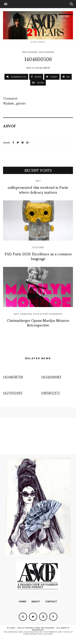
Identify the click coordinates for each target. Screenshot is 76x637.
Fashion (26, 314)
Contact (51, 601)
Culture (38, 247)
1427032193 (12, 392)
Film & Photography (47, 314)
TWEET (52, 77)
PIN (66, 77)
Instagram (29, 52)
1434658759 (13, 376)
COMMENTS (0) (16, 77)
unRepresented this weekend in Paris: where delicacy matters (38, 189)
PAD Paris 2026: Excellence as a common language (38, 256)
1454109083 (51, 376)
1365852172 (50, 392)
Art (38, 180)
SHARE (36, 77)
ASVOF (46, 67)
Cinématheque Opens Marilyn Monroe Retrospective (38, 322)
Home (22, 601)
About (35, 601)
